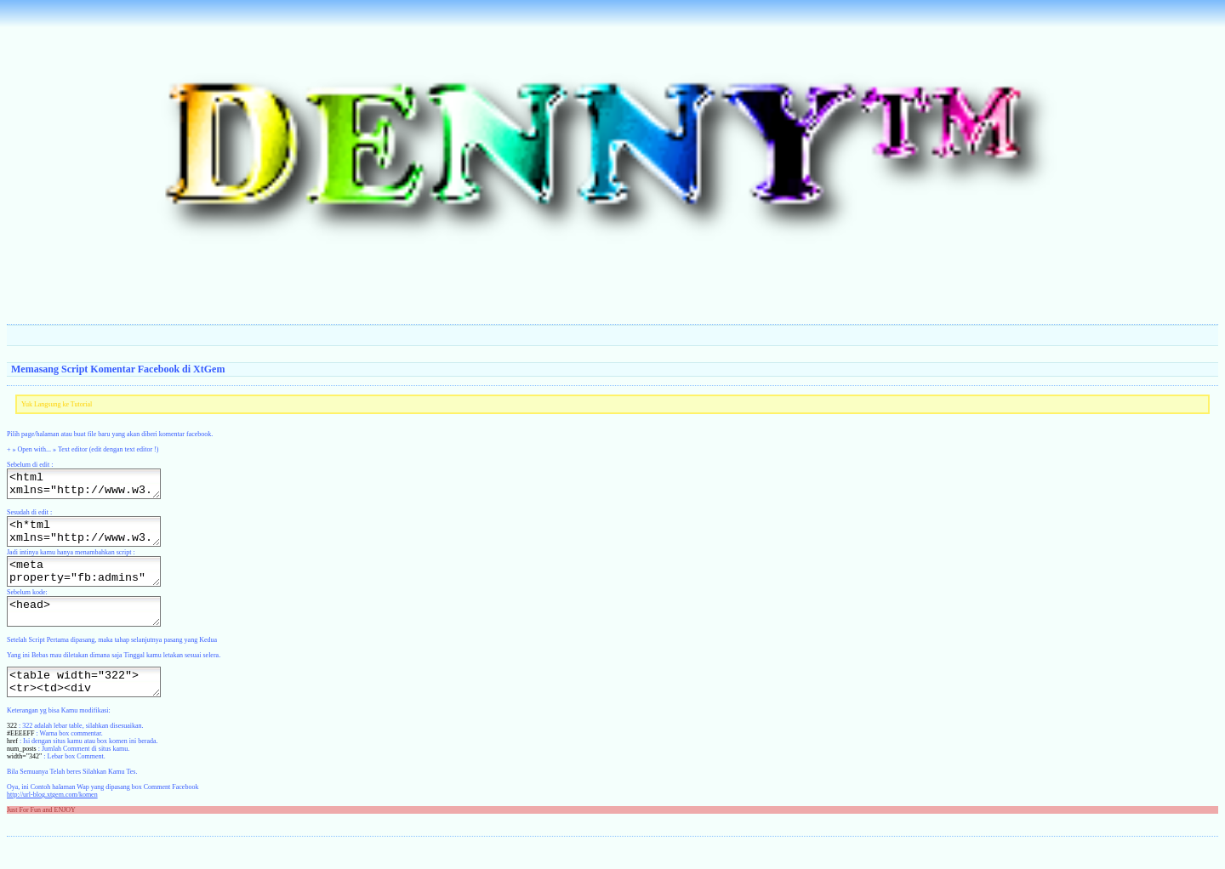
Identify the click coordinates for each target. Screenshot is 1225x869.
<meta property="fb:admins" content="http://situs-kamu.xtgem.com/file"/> (92, 584)
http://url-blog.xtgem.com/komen (52, 820)
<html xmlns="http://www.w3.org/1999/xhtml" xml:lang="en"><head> (92, 486)
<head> (92, 629)
